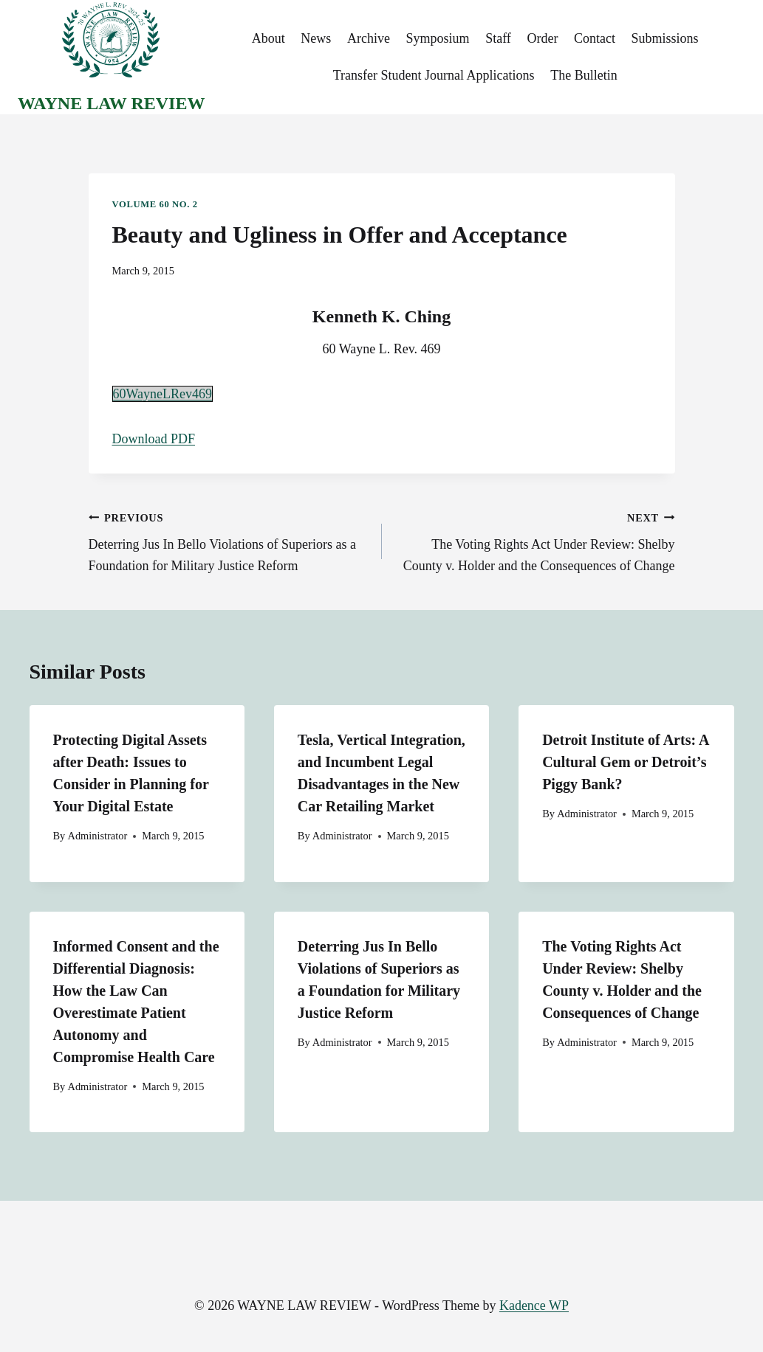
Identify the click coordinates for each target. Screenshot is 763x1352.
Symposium (438, 38)
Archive (368, 38)
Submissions (665, 38)
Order (542, 38)
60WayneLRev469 (163, 393)
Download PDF (154, 438)
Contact (594, 38)
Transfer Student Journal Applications (434, 75)
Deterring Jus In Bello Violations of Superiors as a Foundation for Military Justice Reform (229, 540)
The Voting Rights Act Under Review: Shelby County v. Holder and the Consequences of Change (535, 540)
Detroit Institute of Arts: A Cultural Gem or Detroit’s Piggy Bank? (625, 762)
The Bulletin (583, 75)
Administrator (97, 836)
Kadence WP (534, 1305)
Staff (498, 38)
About (268, 38)
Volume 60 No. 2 (155, 204)
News (316, 38)
